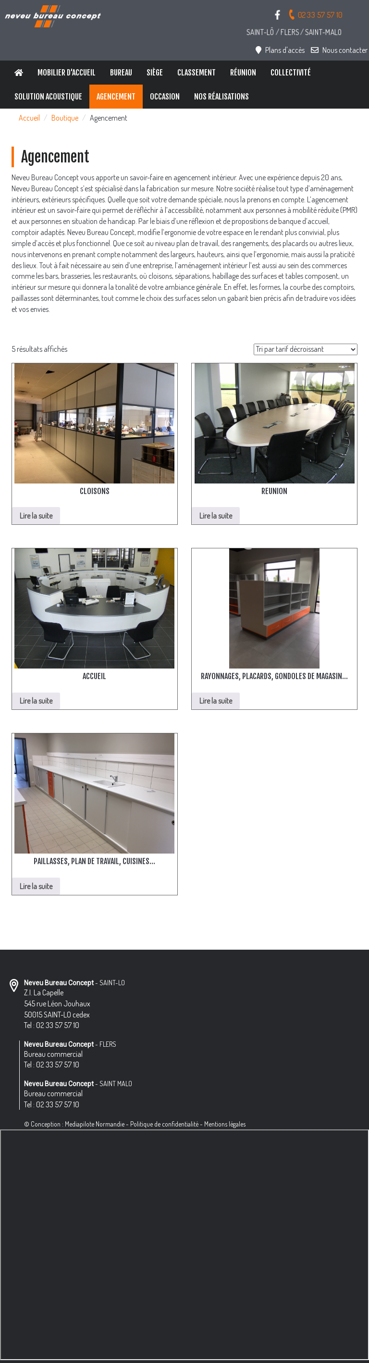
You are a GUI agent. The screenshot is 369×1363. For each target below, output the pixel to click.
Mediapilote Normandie (94, 1124)
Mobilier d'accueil (66, 72)
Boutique (64, 118)
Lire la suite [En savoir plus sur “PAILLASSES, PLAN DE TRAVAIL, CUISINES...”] (36, 886)
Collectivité (291, 72)
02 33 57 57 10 (315, 14)
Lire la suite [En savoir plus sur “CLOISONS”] (36, 515)
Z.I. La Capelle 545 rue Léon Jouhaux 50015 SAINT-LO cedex (57, 1003)
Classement (196, 72)
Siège (155, 72)
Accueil (29, 118)
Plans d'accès (280, 50)
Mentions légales (225, 1124)
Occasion (165, 96)
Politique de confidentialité (164, 1124)
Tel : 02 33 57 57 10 (51, 1025)
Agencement (116, 96)
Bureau (121, 72)
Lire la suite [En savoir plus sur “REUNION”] (215, 515)
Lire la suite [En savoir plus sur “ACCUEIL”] (36, 701)
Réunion (243, 72)
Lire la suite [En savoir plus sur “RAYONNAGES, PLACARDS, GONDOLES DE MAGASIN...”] (215, 701)
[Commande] (305, 349)
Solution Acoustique (48, 96)
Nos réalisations (221, 96)
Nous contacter (339, 50)
